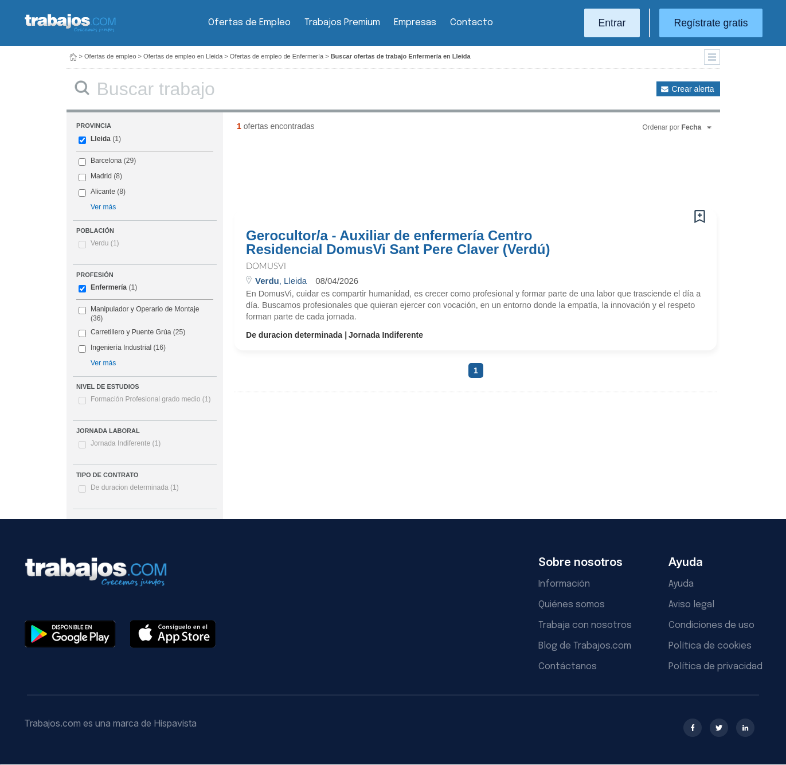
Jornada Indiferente (126, 443)
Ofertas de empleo (110, 56)
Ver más (103, 207)
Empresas (415, 23)
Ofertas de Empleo (249, 23)
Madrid (101, 176)
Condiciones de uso (711, 625)
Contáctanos (567, 667)
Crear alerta (693, 88)
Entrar (612, 23)
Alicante (103, 192)
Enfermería (109, 287)
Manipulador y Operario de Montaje (145, 309)
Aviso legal (691, 605)
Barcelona (106, 161)
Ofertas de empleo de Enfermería (276, 56)
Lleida (101, 139)
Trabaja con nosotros (585, 625)
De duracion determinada (135, 487)
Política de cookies (710, 646)
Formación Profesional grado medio (151, 399)
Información (564, 584)
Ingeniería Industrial (121, 348)
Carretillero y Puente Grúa (131, 332)
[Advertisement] (452, 175)
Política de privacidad (715, 667)
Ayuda (681, 584)
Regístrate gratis (711, 23)
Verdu (105, 243)
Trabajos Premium (342, 23)
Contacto (471, 23)
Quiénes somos (571, 605)
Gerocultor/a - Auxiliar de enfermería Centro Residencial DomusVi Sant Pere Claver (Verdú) (398, 242)
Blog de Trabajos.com (584, 646)
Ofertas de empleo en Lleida (182, 56)
